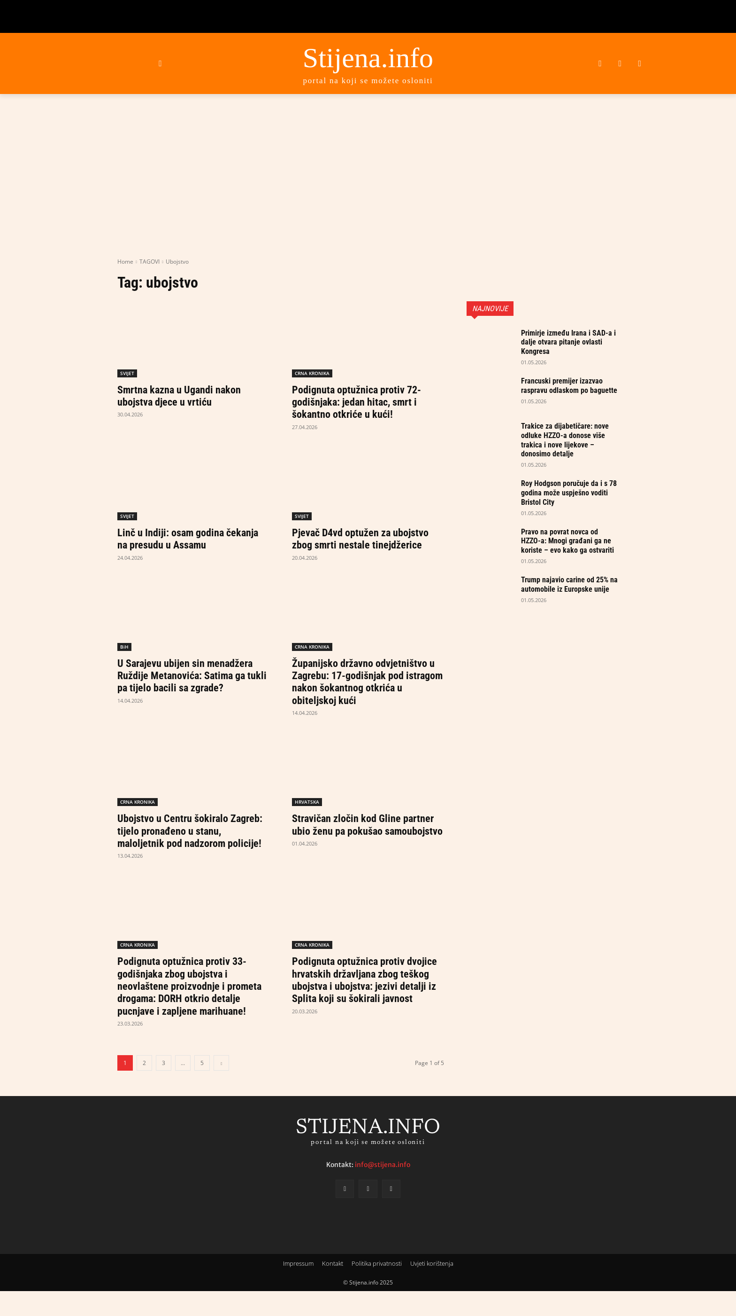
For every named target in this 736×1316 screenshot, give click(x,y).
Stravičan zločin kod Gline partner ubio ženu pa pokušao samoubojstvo (359, 831)
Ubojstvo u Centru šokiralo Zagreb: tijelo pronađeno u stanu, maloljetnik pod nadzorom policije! (192, 837)
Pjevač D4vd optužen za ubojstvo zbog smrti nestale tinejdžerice (367, 538)
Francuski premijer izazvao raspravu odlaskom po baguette (566, 390)
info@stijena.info (382, 1189)
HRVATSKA (307, 802)
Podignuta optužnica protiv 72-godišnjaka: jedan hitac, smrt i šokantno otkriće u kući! (362, 402)
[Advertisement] (368, 187)
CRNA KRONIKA (312, 373)
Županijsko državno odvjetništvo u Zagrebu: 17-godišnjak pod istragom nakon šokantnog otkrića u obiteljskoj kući (365, 682)
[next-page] (221, 1088)
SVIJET (127, 373)
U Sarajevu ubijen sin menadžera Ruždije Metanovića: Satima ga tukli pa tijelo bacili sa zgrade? (191, 676)
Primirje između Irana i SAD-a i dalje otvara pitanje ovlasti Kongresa (569, 342)
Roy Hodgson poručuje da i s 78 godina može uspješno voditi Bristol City (569, 495)
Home (125, 262)
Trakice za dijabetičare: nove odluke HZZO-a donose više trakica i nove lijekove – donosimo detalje (570, 442)
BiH (124, 646)
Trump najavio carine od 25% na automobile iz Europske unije (569, 601)
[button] (160, 63)
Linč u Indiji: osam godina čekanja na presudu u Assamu (184, 538)
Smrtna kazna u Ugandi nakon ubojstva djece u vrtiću (184, 395)
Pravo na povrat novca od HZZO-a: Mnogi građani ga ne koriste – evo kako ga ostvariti (566, 548)
